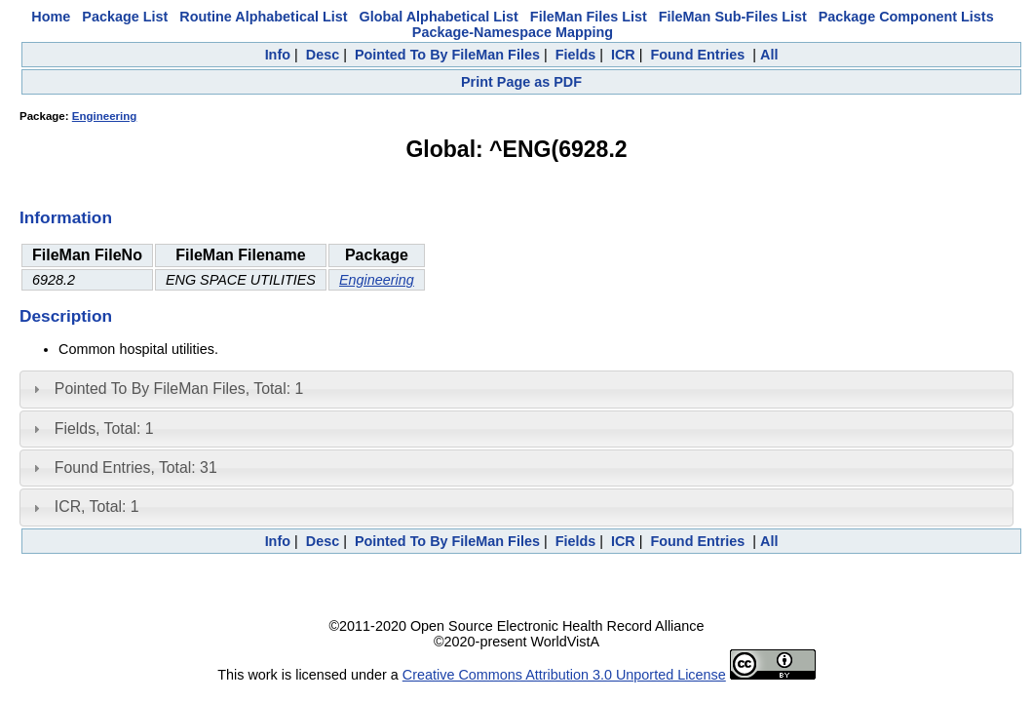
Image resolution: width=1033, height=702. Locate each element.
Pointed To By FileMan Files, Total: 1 (179, 388)
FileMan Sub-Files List (733, 16)
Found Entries (698, 54)
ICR (623, 54)
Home (50, 16)
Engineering (104, 116)
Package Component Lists (906, 16)
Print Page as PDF (521, 82)
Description (65, 316)
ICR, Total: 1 (97, 506)
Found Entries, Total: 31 (136, 467)
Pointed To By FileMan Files (447, 54)
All (769, 54)
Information (65, 217)
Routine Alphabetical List (263, 16)
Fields (575, 54)
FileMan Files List (588, 16)
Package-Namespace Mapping (512, 32)
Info (277, 54)
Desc (322, 54)
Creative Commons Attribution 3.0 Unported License (564, 674)
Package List (125, 16)
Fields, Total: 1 (104, 428)
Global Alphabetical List (438, 16)
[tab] (516, 389)
